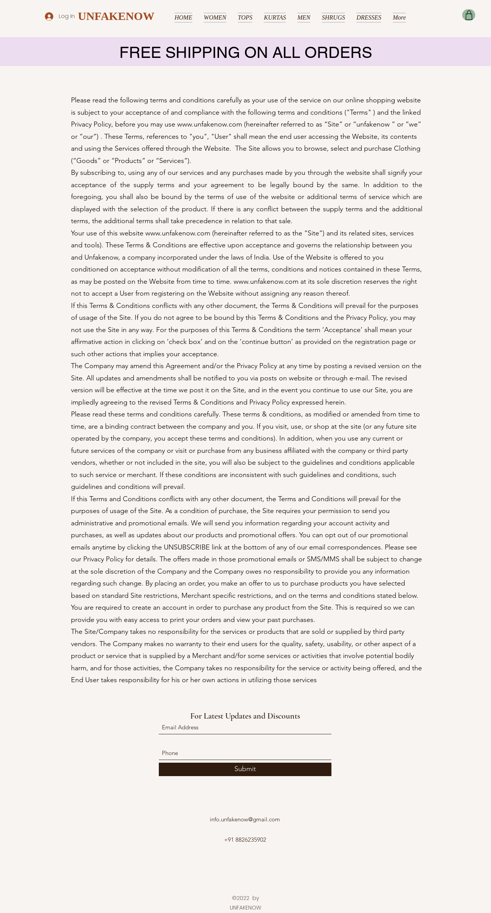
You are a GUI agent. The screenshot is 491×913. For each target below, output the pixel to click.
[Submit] (245, 769)
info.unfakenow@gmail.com (245, 819)
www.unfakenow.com (209, 124)
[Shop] (468, 15)
